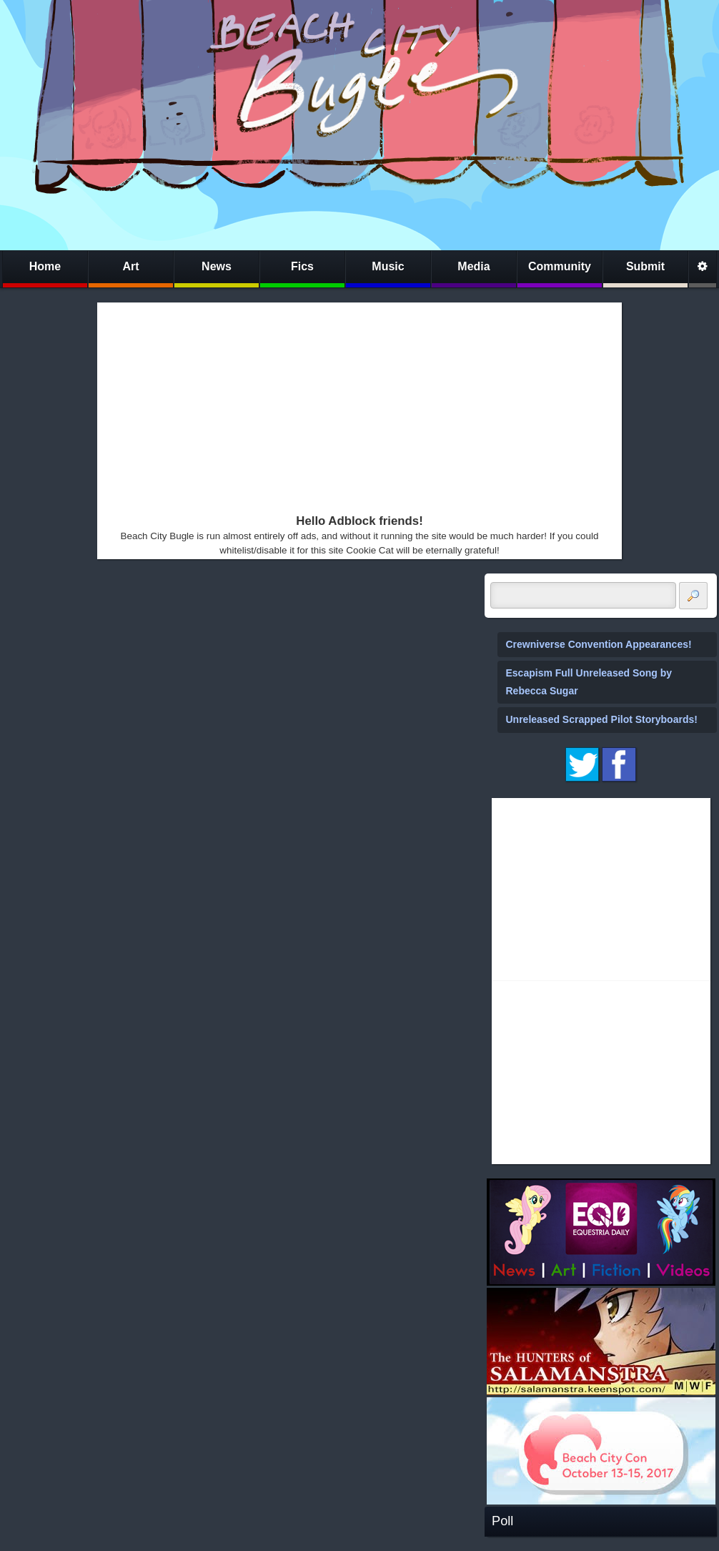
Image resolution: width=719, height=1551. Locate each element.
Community (559, 266)
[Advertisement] (325, 405)
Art (130, 266)
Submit (645, 266)
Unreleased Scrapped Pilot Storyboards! (602, 719)
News (217, 266)
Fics (302, 266)
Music (388, 266)
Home (45, 266)
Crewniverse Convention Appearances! (599, 644)
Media (473, 266)
